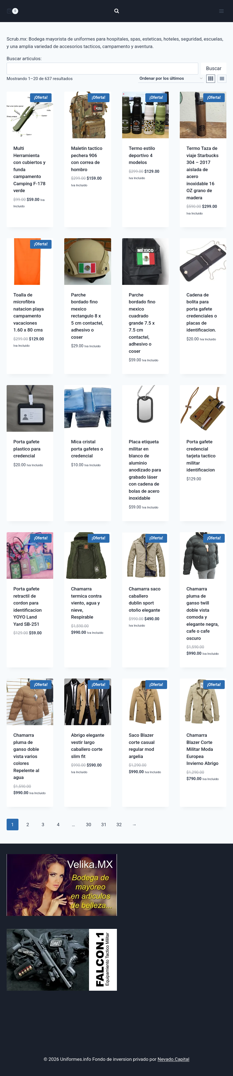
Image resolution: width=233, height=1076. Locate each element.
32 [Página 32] (119, 824)
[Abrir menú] (221, 11)
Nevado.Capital (173, 1059)
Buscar (213, 68)
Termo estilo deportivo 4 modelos (142, 155)
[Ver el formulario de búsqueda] (117, 11)
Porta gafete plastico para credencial (27, 449)
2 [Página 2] (27, 824)
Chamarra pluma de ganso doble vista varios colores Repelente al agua (26, 756)
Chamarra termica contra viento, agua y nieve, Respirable (86, 603)
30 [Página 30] (88, 824)
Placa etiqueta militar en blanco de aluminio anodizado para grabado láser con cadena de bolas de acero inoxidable (145, 470)
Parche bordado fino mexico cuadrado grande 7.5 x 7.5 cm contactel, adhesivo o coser (142, 323)
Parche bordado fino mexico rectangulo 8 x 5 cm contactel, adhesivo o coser (87, 316)
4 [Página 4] (58, 824)
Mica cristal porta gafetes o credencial (87, 449)
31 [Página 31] (103, 824)
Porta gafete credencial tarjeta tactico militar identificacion (200, 456)
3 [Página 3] (43, 824)
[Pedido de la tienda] (171, 79)
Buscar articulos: (24, 58)
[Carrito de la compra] (12, 11)
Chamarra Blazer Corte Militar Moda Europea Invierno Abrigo (202, 749)
